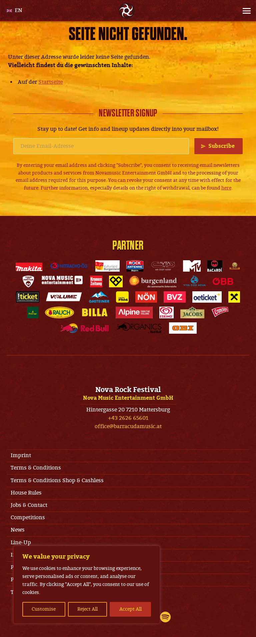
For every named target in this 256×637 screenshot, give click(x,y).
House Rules (26, 493)
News (18, 530)
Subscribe (221, 146)
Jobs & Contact (29, 505)
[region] (86, 585)
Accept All (130, 609)
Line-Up (21, 542)
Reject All (87, 609)
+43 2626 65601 (128, 418)
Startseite (50, 82)
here (226, 188)
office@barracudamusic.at (128, 426)
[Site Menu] (244, 10)
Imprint (21, 455)
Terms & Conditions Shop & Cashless (57, 480)
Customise (44, 609)
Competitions (28, 517)
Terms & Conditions (36, 467)
